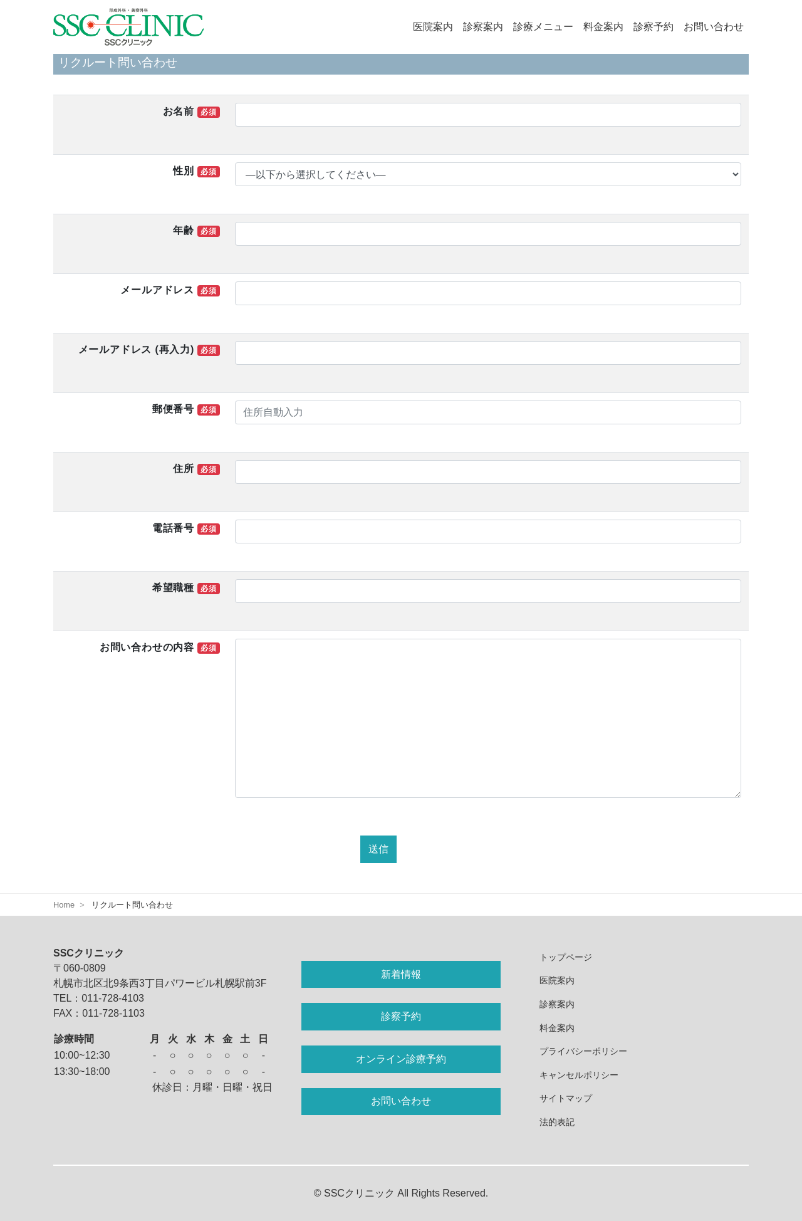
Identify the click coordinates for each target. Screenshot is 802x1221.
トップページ (565, 957)
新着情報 (401, 974)
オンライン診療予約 (401, 1059)
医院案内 (433, 26)
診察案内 (483, 26)
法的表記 (557, 1122)
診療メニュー (543, 26)
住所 (196, 469)
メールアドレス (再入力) (149, 350)
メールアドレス (169, 290)
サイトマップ (565, 1098)
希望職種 (186, 588)
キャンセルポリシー (578, 1075)
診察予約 (653, 26)
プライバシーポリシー (583, 1051)
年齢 (196, 231)
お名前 (191, 112)
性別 (196, 171)
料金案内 (603, 26)
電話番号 (186, 529)
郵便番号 (186, 410)
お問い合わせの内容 (160, 648)
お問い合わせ (714, 26)
